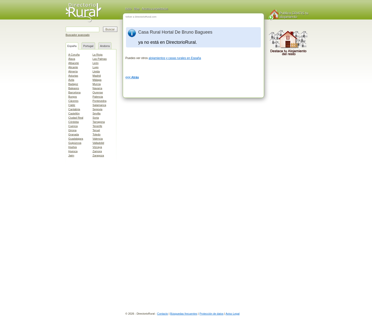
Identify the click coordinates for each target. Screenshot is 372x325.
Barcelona (74, 92)
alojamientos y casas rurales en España (175, 58)
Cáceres (73, 100)
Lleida (96, 71)
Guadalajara (75, 138)
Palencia (98, 96)
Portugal (88, 45)
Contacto (162, 313)
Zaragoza (98, 155)
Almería (73, 71)
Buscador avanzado (78, 34)
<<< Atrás (132, 77)
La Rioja (98, 54)
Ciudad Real (75, 117)
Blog (136, 8)
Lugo (96, 67)
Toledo (97, 134)
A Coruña (74, 54)
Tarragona (99, 121)
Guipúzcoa (75, 142)
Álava (71, 58)
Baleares (73, 88)
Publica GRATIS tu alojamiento (294, 15)
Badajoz (73, 84)
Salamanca (99, 105)
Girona (72, 130)
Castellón (74, 113)
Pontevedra (99, 100)
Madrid (97, 75)
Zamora (97, 151)
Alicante (73, 67)
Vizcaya (97, 147)
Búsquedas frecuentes (183, 313)
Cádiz (71, 105)
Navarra (97, 88)
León (96, 63)
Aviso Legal (233, 313)
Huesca (73, 151)
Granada (73, 134)
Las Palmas (100, 58)
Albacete (73, 63)
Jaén (71, 155)
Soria (96, 117)
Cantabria (74, 109)
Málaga (97, 79)
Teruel (96, 130)
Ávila (71, 79)
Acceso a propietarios (155, 8)
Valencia (98, 138)
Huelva (72, 147)
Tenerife (97, 126)
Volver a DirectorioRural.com (141, 16)
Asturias (73, 75)
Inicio (128, 8)
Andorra (105, 45)
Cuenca (73, 126)
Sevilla (97, 113)
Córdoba (73, 121)
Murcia (97, 84)
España (72, 45)
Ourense (98, 92)
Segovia (98, 109)
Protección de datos (212, 313)
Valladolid (98, 142)
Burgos (72, 96)
